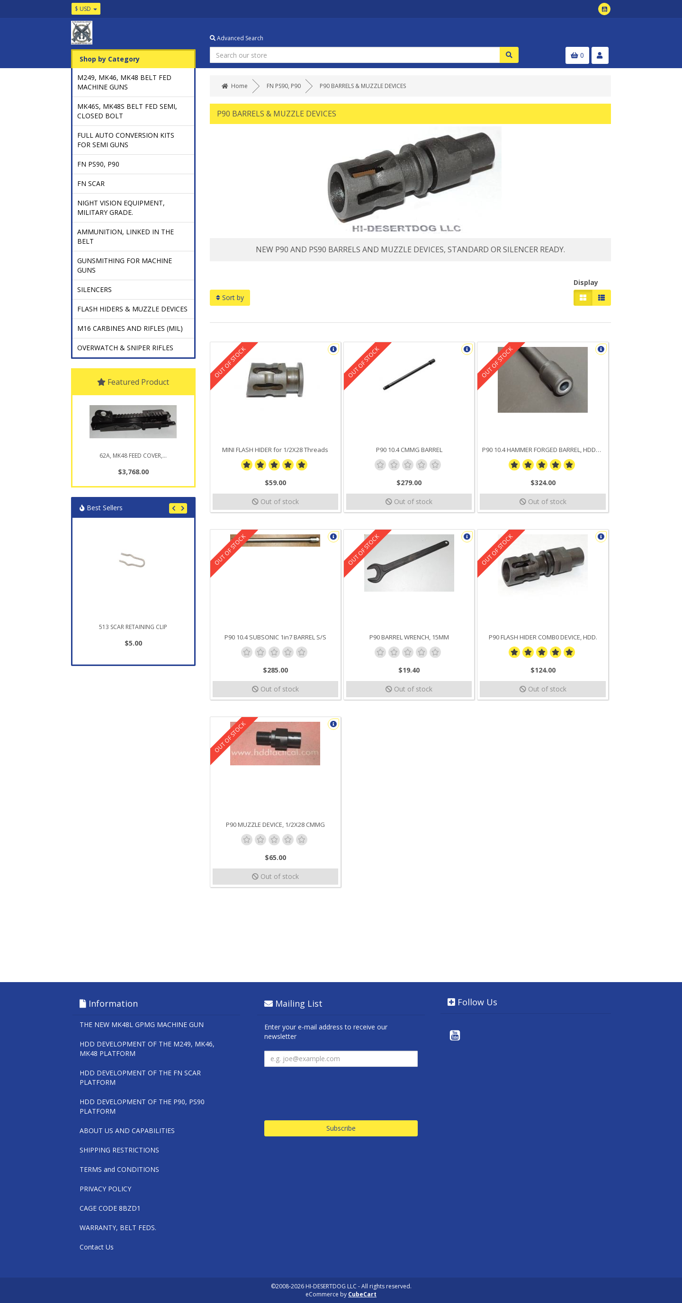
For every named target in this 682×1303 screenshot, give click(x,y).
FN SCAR (91, 183)
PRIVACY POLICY (105, 1188)
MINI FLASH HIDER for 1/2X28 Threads (275, 449)
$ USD (86, 9)
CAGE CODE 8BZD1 (110, 1208)
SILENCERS (94, 289)
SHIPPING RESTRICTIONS (119, 1149)
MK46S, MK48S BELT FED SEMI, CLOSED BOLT (127, 111)
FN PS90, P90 (98, 164)
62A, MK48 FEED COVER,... (133, 456)
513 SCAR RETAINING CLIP (133, 627)
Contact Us (97, 1246)
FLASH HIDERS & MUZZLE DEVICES (132, 308)
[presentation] (336, 1090)
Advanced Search (236, 38)
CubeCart (362, 1294)
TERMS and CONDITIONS (119, 1169)
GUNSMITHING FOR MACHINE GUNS (124, 265)
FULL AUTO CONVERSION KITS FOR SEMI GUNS (125, 140)
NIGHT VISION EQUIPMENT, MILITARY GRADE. (121, 207)
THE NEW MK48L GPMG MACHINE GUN (142, 1024)
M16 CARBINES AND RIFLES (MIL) (130, 328)
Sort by (230, 297)
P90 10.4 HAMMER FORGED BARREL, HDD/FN (543, 449)
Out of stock (275, 501)
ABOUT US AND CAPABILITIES (127, 1130)
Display (586, 282)
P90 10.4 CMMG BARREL (409, 449)
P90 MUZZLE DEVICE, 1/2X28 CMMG (275, 824)
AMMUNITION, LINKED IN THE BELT (125, 236)
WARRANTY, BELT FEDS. (118, 1227)
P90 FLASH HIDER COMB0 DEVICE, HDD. (543, 637)
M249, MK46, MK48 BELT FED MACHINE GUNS (124, 82)
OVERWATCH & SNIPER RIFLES (125, 347)
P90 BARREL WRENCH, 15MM (409, 637)
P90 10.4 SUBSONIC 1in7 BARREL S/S (275, 637)
